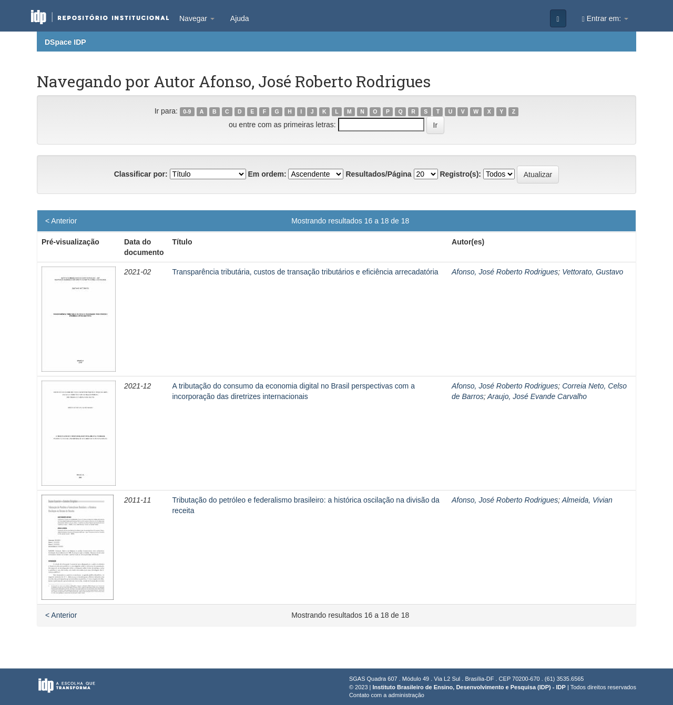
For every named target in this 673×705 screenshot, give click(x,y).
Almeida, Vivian (587, 500)
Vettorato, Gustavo (592, 272)
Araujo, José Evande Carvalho (537, 396)
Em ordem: (267, 174)
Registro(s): (460, 174)
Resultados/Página (378, 174)
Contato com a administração (386, 695)
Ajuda (239, 18)
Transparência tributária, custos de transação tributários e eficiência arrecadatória (305, 272)
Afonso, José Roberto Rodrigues (505, 272)
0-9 (187, 111)
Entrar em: (605, 18)
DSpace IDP (65, 42)
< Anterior (61, 221)
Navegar (197, 18)
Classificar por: (141, 174)
